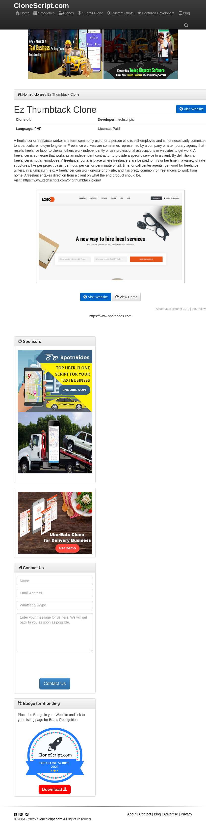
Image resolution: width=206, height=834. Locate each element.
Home (22, 13)
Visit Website (95, 297)
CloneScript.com (49, 819)
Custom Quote (120, 13)
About (131, 814)
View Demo (126, 297)
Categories (44, 13)
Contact (145, 814)
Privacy (186, 814)
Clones (66, 13)
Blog (184, 13)
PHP (38, 129)
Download (55, 789)
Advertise (170, 814)
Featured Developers (156, 13)
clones (39, 94)
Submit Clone (90, 13)
